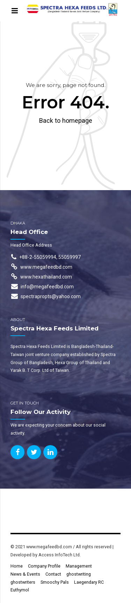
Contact (53, 574)
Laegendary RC (89, 582)
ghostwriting (78, 574)
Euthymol (19, 589)
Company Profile (44, 566)
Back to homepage (65, 120)
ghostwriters (22, 582)
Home (16, 566)
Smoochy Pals (55, 582)
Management (79, 566)
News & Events (25, 574)
